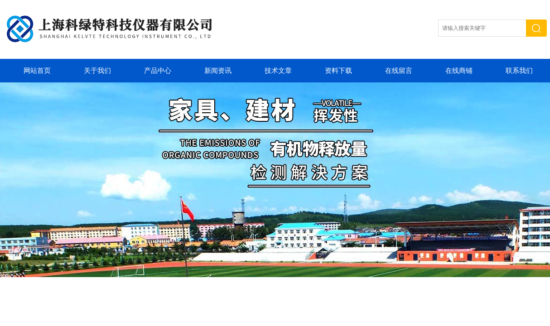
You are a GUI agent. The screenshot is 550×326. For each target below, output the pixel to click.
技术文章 (278, 70)
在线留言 (398, 70)
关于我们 (97, 70)
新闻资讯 (218, 70)
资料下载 (338, 70)
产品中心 (157, 70)
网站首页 (37, 70)
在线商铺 (459, 70)
